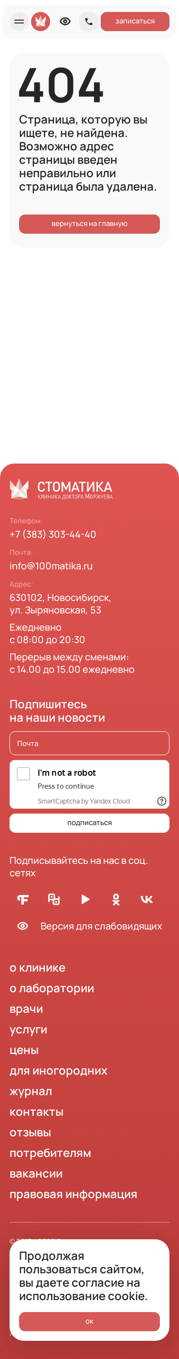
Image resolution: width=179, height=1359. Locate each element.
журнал (31, 1091)
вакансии (36, 1173)
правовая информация (73, 1193)
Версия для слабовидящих (86, 926)
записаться (135, 21)
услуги (28, 1029)
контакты (36, 1111)
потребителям (50, 1152)
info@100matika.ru (51, 565)
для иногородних (58, 1070)
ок (89, 1321)
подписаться (89, 822)
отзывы (30, 1132)
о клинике (37, 967)
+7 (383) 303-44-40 (53, 534)
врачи (26, 1008)
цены (24, 1049)
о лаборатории (52, 988)
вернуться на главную (89, 223)
